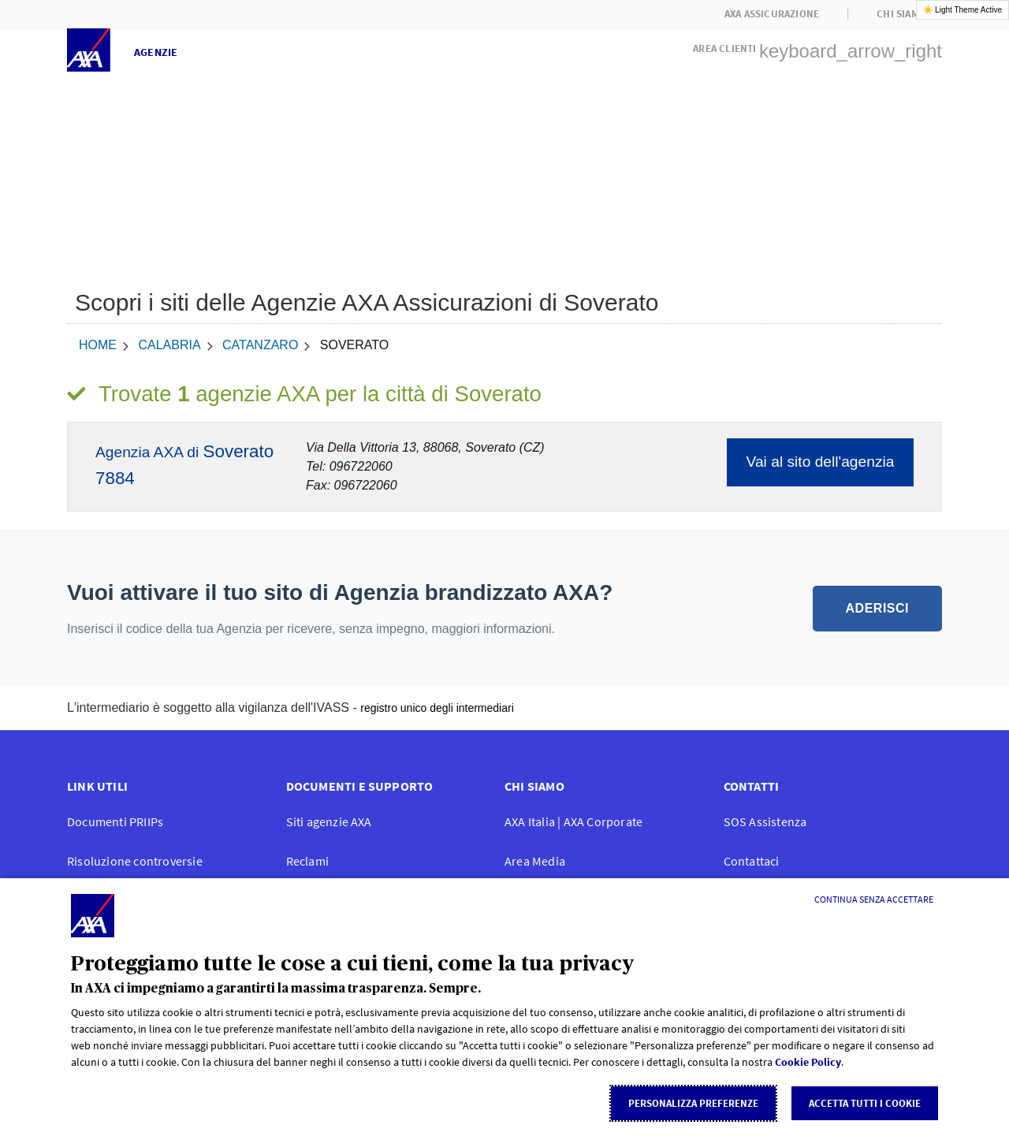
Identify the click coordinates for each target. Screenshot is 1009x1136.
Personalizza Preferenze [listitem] (693, 1103)
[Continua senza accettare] (874, 899)
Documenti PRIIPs (115, 821)
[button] (817, 46)
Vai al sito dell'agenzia (821, 461)
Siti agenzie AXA (329, 821)
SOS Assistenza (765, 821)
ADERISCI (877, 608)
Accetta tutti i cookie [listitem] (865, 1103)
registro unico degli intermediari (437, 708)
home (98, 345)
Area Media (534, 861)
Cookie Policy (808, 1062)
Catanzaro (260, 345)
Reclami (307, 861)
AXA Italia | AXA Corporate (573, 821)
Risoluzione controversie (135, 861)
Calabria (169, 345)
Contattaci (752, 861)
